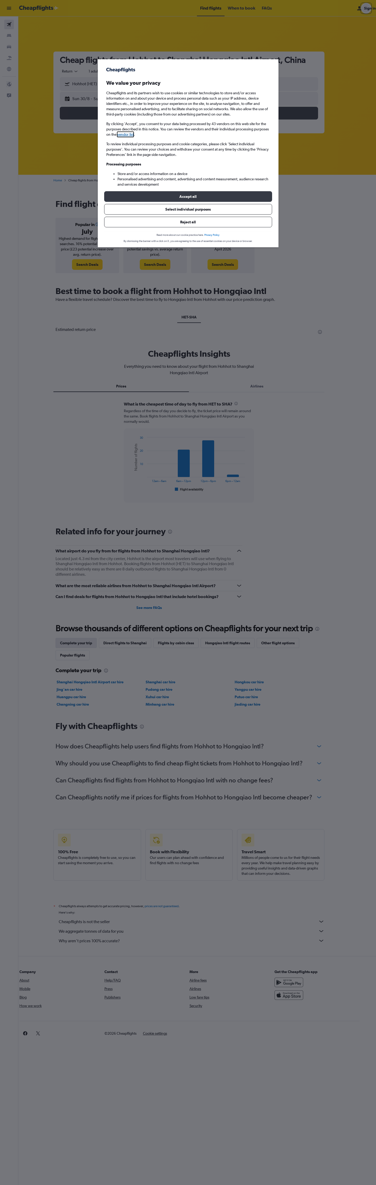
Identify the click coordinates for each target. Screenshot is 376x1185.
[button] (188, 196)
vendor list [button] (125, 134)
